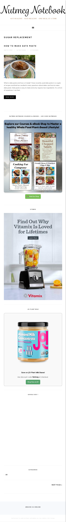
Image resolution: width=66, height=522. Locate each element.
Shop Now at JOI (33, 382)
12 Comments (34, 50)
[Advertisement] (33, 429)
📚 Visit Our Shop (33, 196)
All (6, 474)
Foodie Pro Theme (48, 518)
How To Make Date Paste (20, 46)
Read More (10, 97)
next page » (57, 485)
